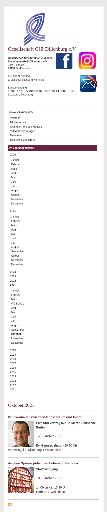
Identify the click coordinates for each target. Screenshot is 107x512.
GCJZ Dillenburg (21, 111)
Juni (13, 181)
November (17, 199)
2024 (13, 272)
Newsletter (16, 135)
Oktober (16, 194)
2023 (13, 276)
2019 (13, 354)
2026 (13, 154)
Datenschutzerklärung (23, 139)
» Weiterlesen (52, 450)
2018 (13, 359)
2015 (13, 372)
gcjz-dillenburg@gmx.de (30, 79)
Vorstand (15, 118)
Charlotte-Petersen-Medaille (26, 126)
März (14, 168)
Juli (13, 186)
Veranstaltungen (22, 148)
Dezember (17, 203)
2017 (13, 363)
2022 (13, 280)
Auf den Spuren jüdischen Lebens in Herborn (43, 463)
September (17, 251)
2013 (13, 380)
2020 (13, 350)
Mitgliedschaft (18, 122)
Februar (15, 164)
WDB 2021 (17, 303)
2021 (13, 285)
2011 (13, 389)
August (15, 190)
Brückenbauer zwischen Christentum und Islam (44, 417)
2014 (13, 376)
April (13, 173)
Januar (15, 160)
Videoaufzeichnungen (22, 131)
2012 (13, 385)
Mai (13, 177)
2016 (13, 367)
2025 (13, 211)
